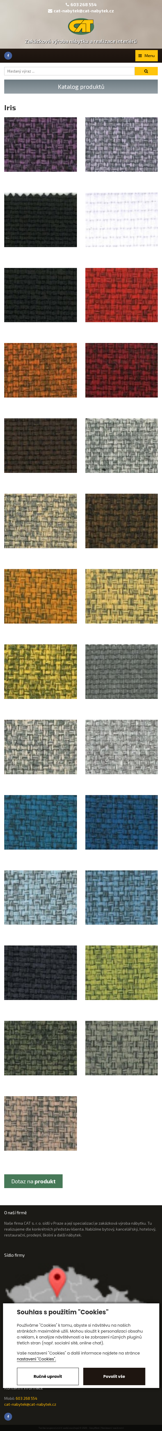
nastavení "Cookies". (36, 1359)
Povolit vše (114, 1376)
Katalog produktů (81, 86)
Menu (146, 55)
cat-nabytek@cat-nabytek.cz (81, 10)
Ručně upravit (48, 1376)
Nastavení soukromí (112, 1428)
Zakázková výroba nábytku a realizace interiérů (81, 41)
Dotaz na (33, 1181)
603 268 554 (83, 4)
